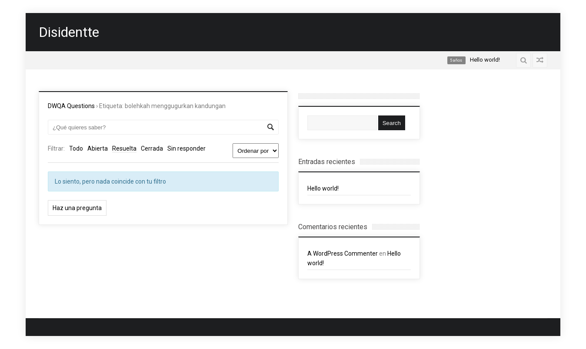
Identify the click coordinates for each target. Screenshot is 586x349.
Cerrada (152, 148)
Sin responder (186, 148)
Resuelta (124, 148)
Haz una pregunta (77, 207)
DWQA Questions (71, 105)
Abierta (97, 148)
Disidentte (69, 32)
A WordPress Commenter (342, 253)
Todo (76, 148)
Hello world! (323, 188)
